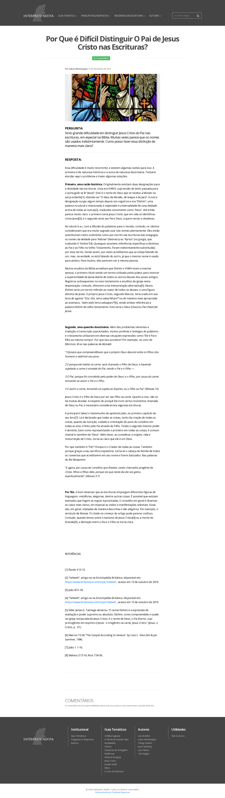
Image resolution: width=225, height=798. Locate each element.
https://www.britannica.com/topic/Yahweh (90, 582)
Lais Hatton (143, 750)
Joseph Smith (110, 764)
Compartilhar (101, 58)
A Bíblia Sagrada (112, 735)
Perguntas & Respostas (82, 739)
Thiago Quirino (145, 743)
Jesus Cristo (110, 760)
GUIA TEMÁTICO (67, 15)
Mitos (107, 767)
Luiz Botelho (144, 735)
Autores (75, 743)
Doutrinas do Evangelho (116, 750)
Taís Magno (143, 753)
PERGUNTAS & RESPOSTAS (95, 15)
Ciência (107, 746)
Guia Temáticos (78, 735)
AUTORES (155, 15)
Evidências (109, 753)
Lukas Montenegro (147, 739)
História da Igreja (112, 757)
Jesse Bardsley (145, 746)
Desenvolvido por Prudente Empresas (112, 792)
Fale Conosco (178, 735)
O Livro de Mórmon (113, 771)
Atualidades (110, 743)
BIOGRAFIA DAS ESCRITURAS (129, 15)
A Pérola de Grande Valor (116, 739)
